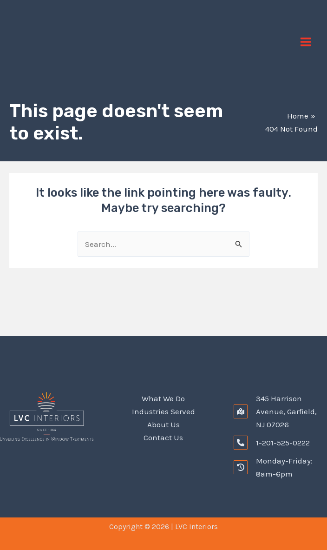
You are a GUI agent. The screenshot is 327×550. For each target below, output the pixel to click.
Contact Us (163, 437)
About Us (163, 424)
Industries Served (163, 411)
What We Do (163, 398)
